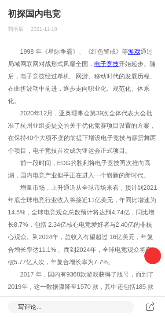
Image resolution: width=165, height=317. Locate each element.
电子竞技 (106, 63)
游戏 (134, 51)
